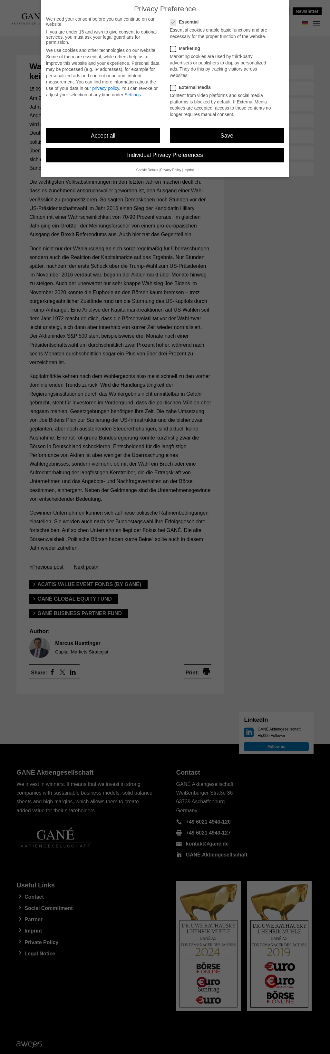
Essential (187, 18)
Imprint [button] (188, 166)
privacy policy (105, 84)
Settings (133, 90)
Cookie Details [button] (147, 166)
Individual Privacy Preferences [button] (165, 151)
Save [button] (226, 132)
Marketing (188, 44)
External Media (193, 83)
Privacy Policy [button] (170, 166)
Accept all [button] (103, 132)
